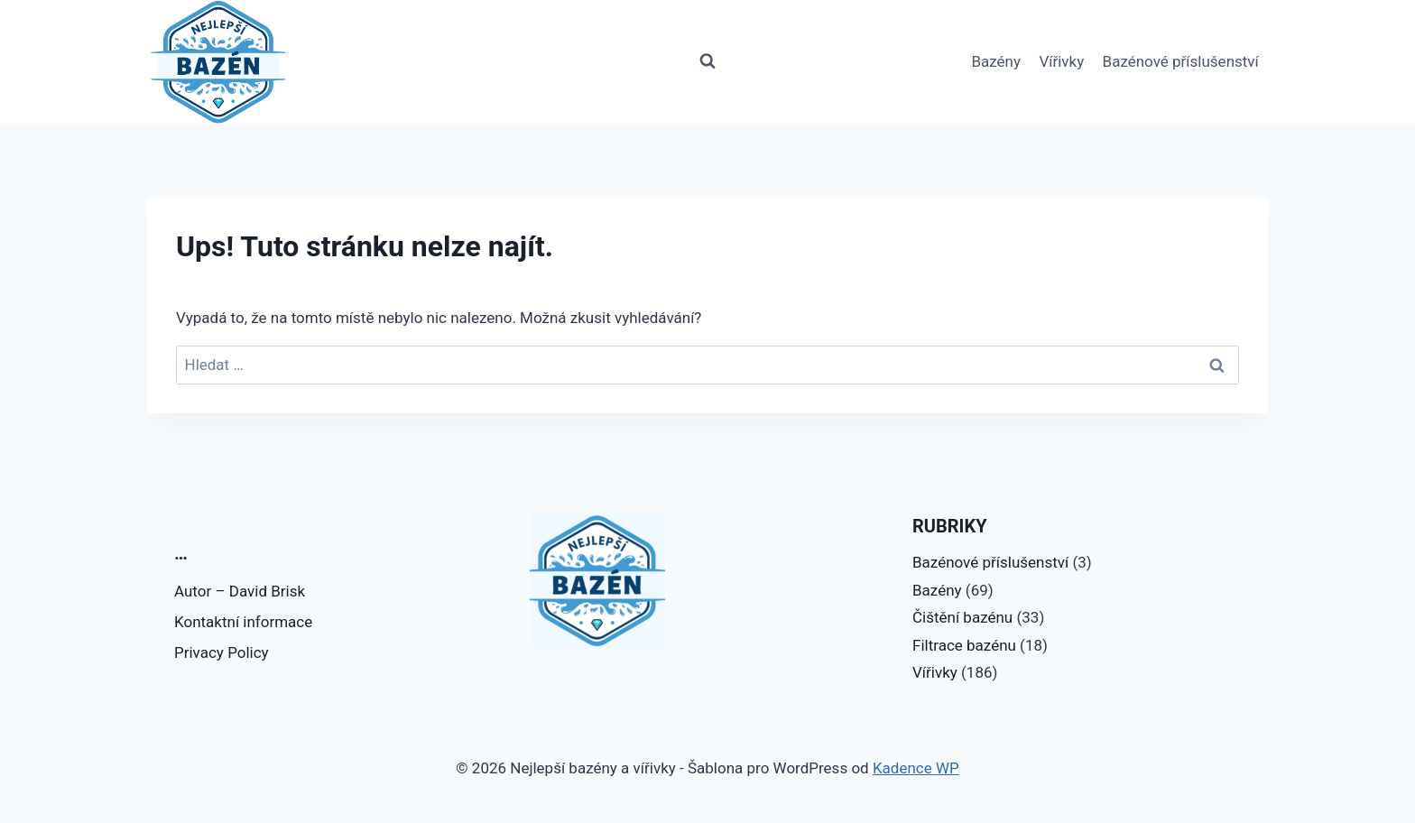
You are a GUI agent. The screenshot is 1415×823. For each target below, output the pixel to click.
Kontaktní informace (243, 622)
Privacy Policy (221, 652)
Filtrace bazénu (964, 645)
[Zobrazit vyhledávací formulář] (707, 61)
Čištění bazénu (962, 617)
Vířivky (1061, 61)
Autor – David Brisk (239, 591)
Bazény (996, 61)
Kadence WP (916, 768)
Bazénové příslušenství (1181, 61)
